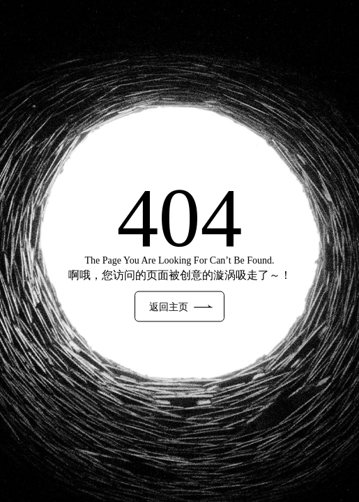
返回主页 (181, 306)
